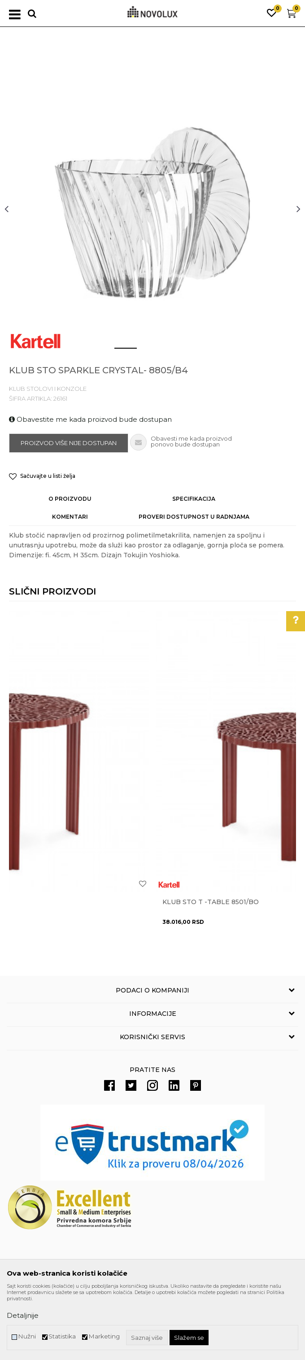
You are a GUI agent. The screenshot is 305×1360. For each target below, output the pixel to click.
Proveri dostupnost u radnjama (194, 516)
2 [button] (146, 352)
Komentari (70, 516)
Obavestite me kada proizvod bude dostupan (90, 419)
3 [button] (172, 352)
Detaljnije (23, 1315)
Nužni (27, 1336)
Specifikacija (193, 498)
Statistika (62, 1336)
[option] (152, 209)
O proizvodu (70, 498)
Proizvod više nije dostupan (69, 442)
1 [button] (118, 352)
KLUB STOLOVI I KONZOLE (48, 388)
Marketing (104, 1336)
